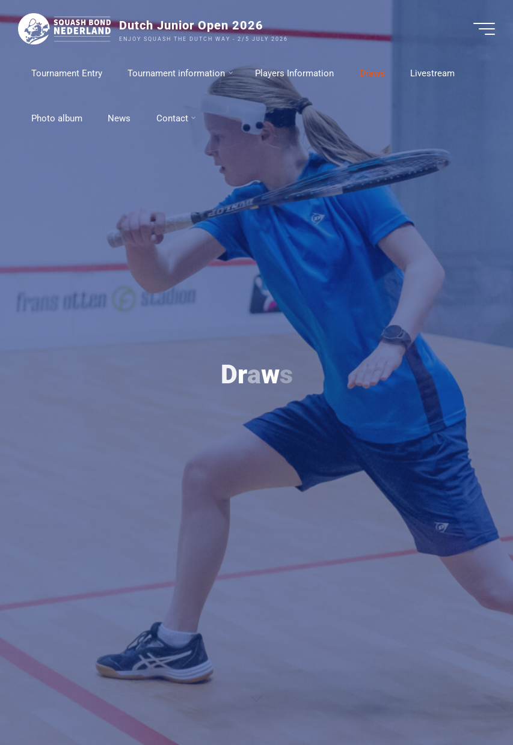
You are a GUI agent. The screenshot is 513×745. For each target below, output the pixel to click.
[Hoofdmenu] (484, 29)
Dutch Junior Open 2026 (191, 25)
